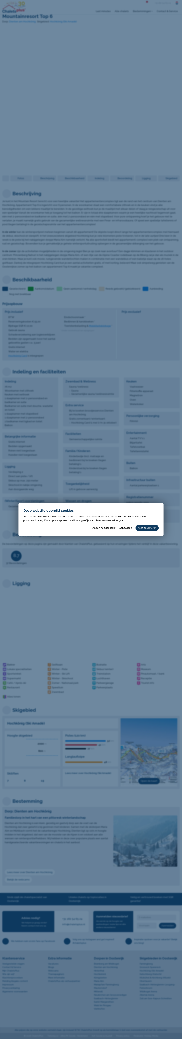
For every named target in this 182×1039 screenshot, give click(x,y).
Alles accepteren (147, 527)
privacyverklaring (33, 520)
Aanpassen (125, 527)
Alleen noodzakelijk (103, 527)
